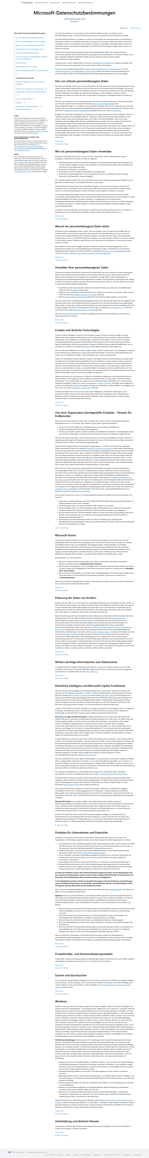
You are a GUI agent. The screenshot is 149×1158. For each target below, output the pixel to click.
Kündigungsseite (76, 290)
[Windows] (19, 103)
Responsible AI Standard (108, 695)
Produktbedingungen (115, 889)
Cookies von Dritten (104, 383)
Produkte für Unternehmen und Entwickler (100, 448)
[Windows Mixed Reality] (23, 109)
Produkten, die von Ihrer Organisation (75, 110)
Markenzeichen (97, 1154)
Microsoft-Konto (115, 110)
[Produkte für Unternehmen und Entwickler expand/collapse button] (46, 89)
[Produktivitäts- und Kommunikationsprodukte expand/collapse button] (18, 95)
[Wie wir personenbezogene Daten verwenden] (31, 41)
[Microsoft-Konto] (21, 63)
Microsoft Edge (68, 785)
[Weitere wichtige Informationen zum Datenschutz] (32, 70)
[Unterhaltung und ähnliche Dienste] (27, 106)
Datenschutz (76, 1154)
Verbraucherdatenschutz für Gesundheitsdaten (36, 1152)
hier (120, 212)
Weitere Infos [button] (59, 141)
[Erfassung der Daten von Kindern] (26, 67)
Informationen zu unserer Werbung (111, 1154)
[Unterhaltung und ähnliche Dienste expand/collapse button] (41, 106)
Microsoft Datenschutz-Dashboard (76, 297)
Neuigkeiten (74, 21)
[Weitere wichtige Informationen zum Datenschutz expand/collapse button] (18, 73)
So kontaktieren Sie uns (21, 171)
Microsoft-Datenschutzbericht (71, 314)
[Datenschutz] (27, 2)
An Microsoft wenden (50, 1154)
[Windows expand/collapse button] (24, 102)
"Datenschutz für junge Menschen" (103, 63)
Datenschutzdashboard (41, 2)
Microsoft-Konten (117, 618)
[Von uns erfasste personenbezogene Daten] (30, 38)
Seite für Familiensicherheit (100, 632)
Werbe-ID (87, 347)
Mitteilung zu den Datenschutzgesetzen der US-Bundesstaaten (90, 253)
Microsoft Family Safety (84, 620)
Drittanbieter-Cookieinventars (81, 388)
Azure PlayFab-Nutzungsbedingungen (92, 853)
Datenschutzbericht (55, 2)
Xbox (78, 785)
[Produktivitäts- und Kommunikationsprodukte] (31, 92)
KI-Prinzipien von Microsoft (80, 695)
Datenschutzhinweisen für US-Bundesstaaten (106, 69)
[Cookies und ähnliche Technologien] (27, 53)
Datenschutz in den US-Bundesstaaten (113, 251)
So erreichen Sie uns (116, 308)
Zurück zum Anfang (61, 144)
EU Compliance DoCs (126, 1154)
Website (61, 717)
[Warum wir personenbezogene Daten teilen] (30, 45)
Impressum (68, 1154)
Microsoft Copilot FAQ (89, 755)
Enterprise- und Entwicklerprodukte (102, 104)
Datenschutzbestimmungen (85, 2)
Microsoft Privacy (91, 672)
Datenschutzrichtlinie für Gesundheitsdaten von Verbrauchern (75, 71)
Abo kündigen (60, 1154)
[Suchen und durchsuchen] (24, 99)
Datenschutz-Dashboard (70, 634)
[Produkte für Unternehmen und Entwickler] (30, 89)
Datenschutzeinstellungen (69, 2)
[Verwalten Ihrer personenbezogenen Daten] (30, 49)
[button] (123, 28)
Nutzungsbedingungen (86, 1154)
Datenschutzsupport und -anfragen (23, 162)
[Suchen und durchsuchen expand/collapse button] (35, 99)
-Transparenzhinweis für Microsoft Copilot (113, 774)
